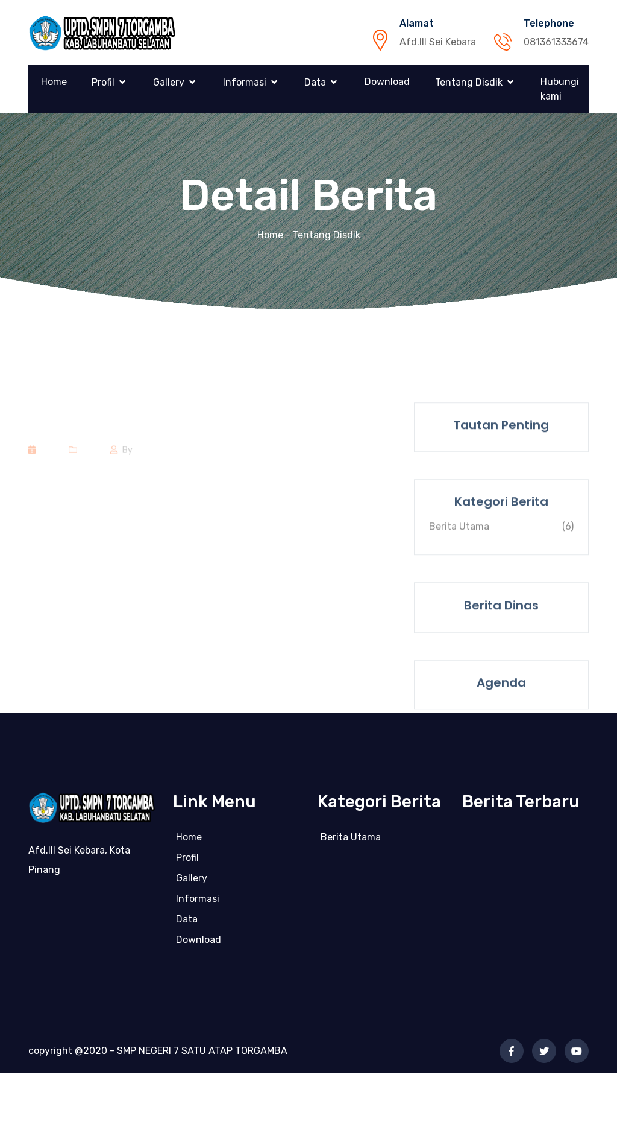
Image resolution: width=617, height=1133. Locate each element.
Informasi (244, 82)
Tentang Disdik (469, 82)
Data (315, 82)
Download (387, 81)
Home (54, 81)
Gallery (168, 82)
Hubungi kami (559, 89)
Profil (103, 82)
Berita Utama (351, 840)
